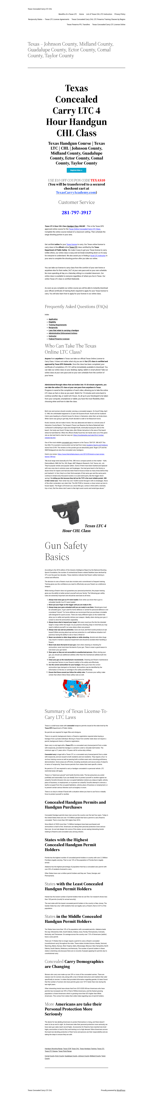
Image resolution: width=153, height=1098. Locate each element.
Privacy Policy (119, 14)
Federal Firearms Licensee (59, 339)
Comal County (49, 1056)
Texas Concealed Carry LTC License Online (108, 24)
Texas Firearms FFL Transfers (78, 24)
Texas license (71, 244)
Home (81, 14)
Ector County (59, 1056)
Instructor (52, 336)
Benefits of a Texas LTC (68, 14)
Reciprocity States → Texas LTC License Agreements (48, 19)
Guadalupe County (71, 1056)
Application (53, 319)
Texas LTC (100, 1049)
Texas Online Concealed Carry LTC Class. (85, 229)
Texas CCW (67, 1049)
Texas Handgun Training (88, 1049)
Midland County (95, 1056)
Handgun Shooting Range (53, 1049)
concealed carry (67, 442)
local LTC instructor (98, 256)
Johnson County (83, 1056)
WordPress (121, 1090)
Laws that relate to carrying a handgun (64, 330)
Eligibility (52, 322)
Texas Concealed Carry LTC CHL (40, 9)
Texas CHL (75, 1049)
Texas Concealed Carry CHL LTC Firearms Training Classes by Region (98, 19)
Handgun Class (73, 226)
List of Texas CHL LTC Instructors (99, 14)
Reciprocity (53, 328)
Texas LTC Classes (51, 1051)
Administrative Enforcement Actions (63, 333)
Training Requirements (58, 325)
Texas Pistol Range (65, 1051)
